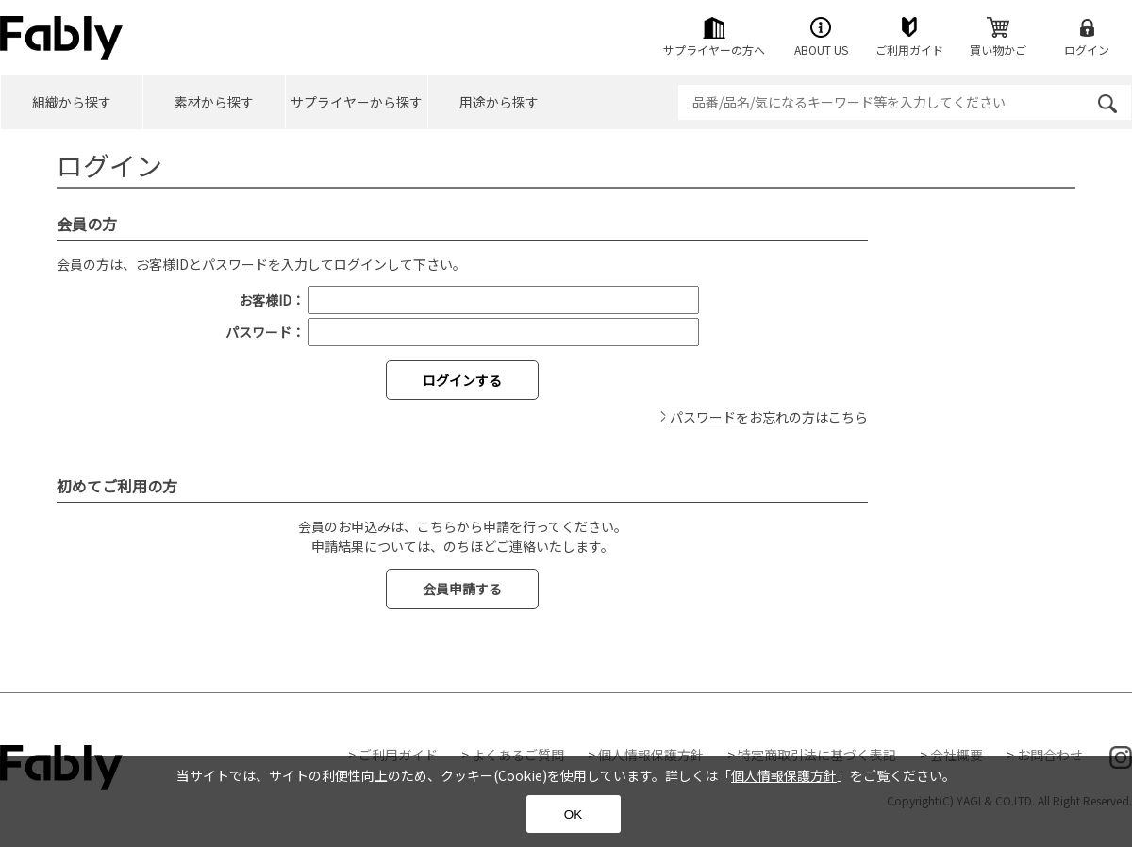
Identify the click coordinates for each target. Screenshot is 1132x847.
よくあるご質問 (518, 754)
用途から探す (499, 101)
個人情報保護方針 (651, 754)
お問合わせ (1050, 754)
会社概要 (956, 754)
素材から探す (214, 101)
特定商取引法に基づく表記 (817, 754)
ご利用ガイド (398, 754)
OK (573, 814)
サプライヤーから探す (357, 101)
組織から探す (71, 101)
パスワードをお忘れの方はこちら (769, 416)
